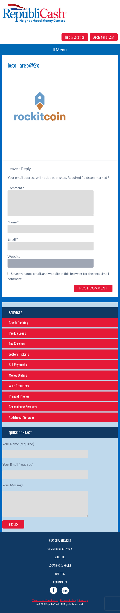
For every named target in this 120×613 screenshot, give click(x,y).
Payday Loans (17, 333)
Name (13, 222)
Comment (16, 188)
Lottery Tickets (19, 354)
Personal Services (60, 540)
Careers (60, 574)
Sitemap (83, 600)
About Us (59, 557)
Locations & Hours (60, 565)
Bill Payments (18, 364)
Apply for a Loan (103, 37)
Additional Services (21, 417)
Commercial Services (60, 549)
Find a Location (75, 37)
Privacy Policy (68, 600)
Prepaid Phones (19, 396)
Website (14, 256)
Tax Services (17, 343)
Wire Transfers (19, 385)
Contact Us (60, 582)
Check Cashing (18, 322)
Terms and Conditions (45, 600)
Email (13, 239)
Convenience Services (23, 406)
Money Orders (18, 375)
